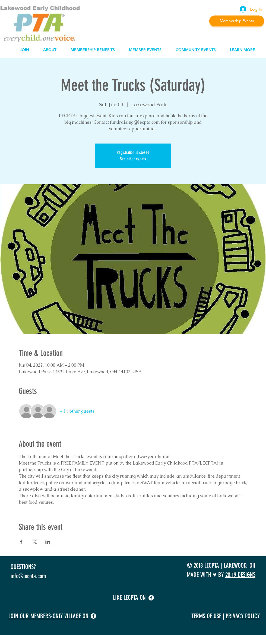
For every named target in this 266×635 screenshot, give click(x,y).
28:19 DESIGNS (240, 574)
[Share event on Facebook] (21, 542)
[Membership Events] (236, 20)
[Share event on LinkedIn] (47, 542)
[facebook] (151, 597)
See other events (133, 158)
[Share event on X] (34, 542)
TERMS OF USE (206, 616)
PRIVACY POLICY (243, 616)
